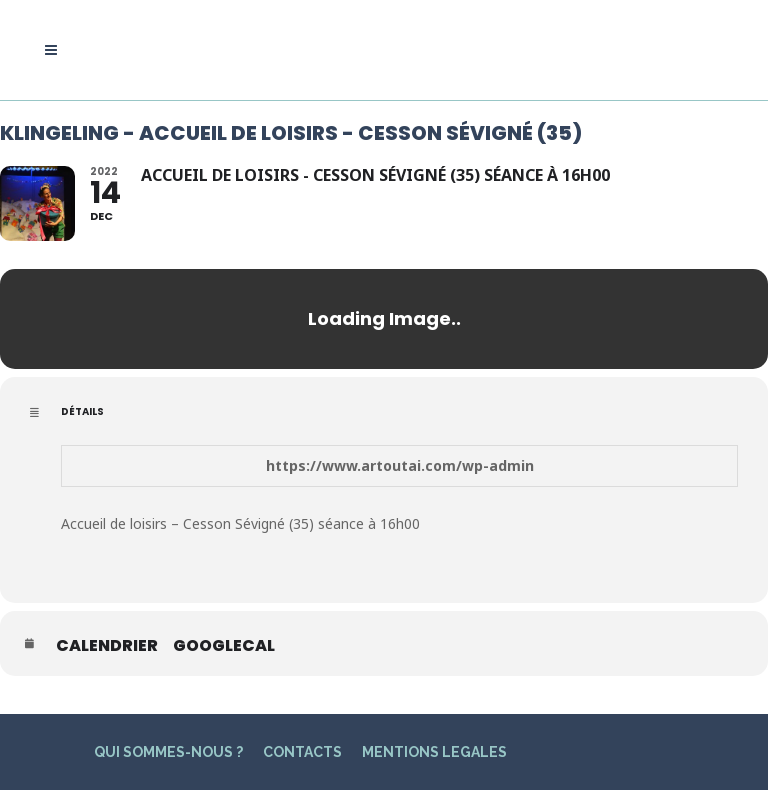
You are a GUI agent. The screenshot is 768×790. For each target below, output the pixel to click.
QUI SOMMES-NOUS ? (168, 752)
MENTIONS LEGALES (434, 752)
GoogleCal (224, 646)
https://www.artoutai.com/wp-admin (400, 465)
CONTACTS (302, 752)
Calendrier (107, 646)
